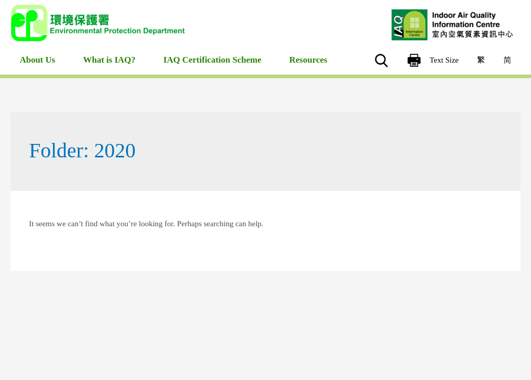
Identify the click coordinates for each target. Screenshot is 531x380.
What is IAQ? (108, 67)
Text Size (451, 61)
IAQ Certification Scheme (212, 67)
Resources (308, 67)
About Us (36, 67)
